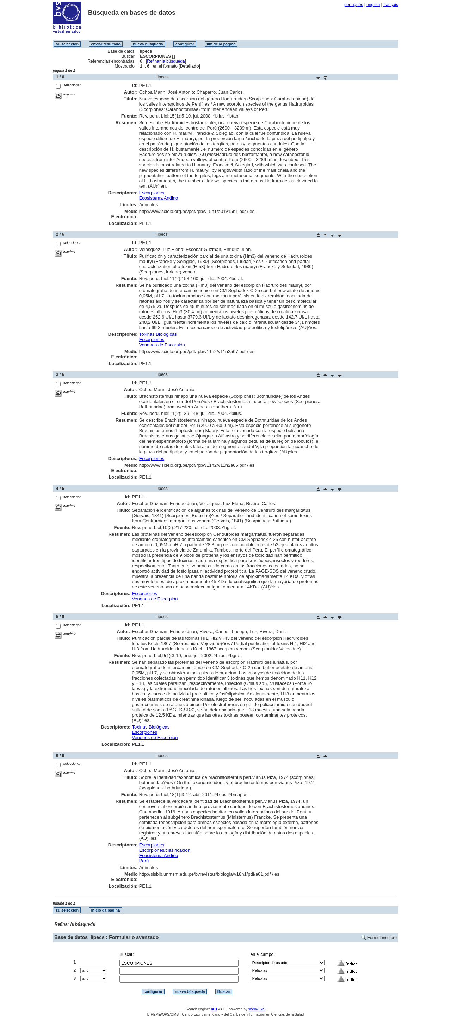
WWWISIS (256, 1009)
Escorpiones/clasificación (164, 850)
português (353, 4)
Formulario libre (382, 937)
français (390, 4)
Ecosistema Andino (158, 198)
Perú (144, 860)
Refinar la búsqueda (166, 61)
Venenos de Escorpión (162, 344)
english (373, 4)
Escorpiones (152, 192)
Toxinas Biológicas (158, 334)
